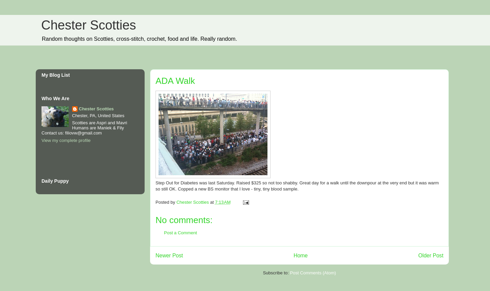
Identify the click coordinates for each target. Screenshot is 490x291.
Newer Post (169, 255)
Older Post (430, 255)
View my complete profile (66, 140)
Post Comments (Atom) (313, 272)
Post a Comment (180, 232)
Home (301, 255)
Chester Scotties (88, 25)
